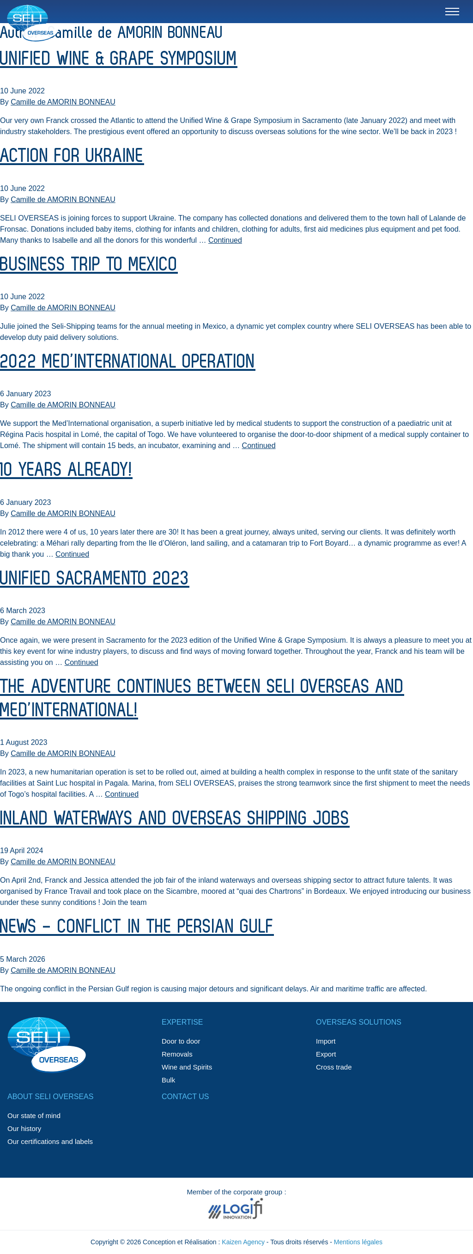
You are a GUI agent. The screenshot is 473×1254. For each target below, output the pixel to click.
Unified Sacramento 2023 (94, 579)
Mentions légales (358, 1242)
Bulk (168, 1080)
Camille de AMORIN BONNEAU (63, 102)
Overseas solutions (358, 1022)
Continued (225, 240)
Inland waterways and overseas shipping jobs (175, 819)
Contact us (185, 1096)
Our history (24, 1128)
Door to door (181, 1041)
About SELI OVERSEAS (50, 1096)
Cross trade (334, 1067)
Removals (177, 1054)
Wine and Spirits (187, 1067)
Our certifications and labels (50, 1141)
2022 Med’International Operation (127, 362)
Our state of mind (34, 1115)
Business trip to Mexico (89, 265)
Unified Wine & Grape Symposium (118, 59)
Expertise (182, 1022)
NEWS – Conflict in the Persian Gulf (137, 927)
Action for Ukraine (72, 156)
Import (326, 1041)
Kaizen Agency (243, 1242)
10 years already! (66, 470)
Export (326, 1054)
